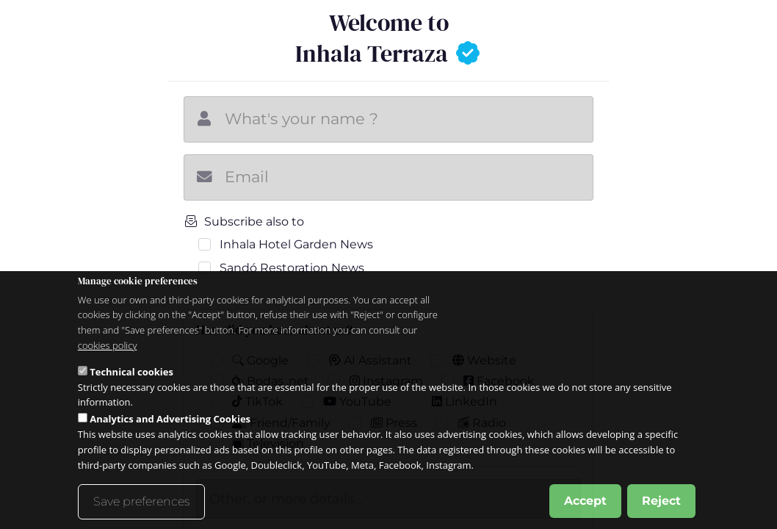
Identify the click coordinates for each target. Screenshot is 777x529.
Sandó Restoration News (292, 268)
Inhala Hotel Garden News (296, 244)
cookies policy (107, 345)
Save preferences (141, 501)
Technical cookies (131, 371)
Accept (585, 501)
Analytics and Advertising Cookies (170, 418)
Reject (661, 501)
